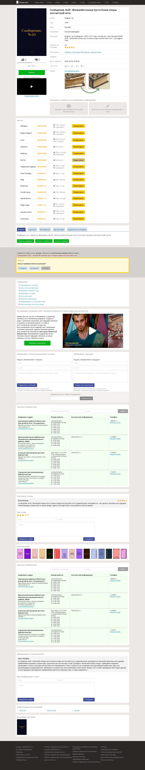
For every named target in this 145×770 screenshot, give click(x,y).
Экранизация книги (31, 87)
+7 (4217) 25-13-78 (115, 472)
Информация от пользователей (32, 301)
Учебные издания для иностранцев (84, 751)
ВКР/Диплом (85, 52)
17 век (49, 2)
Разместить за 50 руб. (27, 385)
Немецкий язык (21, 760)
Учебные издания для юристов (111, 752)
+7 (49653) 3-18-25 (115, 437)
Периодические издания (109, 749)
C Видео (115, 2)
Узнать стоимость (44, 241)
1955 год (22, 710)
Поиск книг (39, 2)
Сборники (19, 752)
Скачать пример (61, 241)
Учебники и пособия (23, 755)
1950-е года (51, 710)
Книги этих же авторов (29, 288)
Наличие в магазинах (28, 299)
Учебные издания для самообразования (86, 762)
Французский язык (78, 757)
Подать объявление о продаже (87, 360)
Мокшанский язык (107, 760)
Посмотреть (78, 126)
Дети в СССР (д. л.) (50, 760)
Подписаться (86, 398)
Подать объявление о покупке (29, 360)
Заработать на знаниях (77, 229)
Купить (32, 72)
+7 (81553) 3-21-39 (115, 452)
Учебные (104, 747)
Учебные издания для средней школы (57, 755)
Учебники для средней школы (54, 752)
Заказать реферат (25, 241)
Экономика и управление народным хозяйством (84, 748)
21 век (82, 2)
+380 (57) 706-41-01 (116, 421)
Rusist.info (23, 2)
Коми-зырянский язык (108, 755)
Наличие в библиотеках (29, 291)
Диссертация (96, 52)
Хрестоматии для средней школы (112, 757)
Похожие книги (26, 296)
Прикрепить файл (26, 539)
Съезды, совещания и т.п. (24, 747)
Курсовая (76, 52)
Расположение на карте (26, 428)
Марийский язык (78, 754)
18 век (57, 2)
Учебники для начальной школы (27, 757)
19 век (65, 2)
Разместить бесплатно (84, 385)
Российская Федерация (24, 749)
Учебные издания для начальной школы (58, 757)
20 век (73, 2)
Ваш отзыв (21, 512)
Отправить (89, 539)
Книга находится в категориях (32, 304)
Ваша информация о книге (28, 676)
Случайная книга (94, 2)
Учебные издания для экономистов (56, 747)
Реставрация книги (72, 71)
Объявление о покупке (29, 285)
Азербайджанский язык (80, 759)
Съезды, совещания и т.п (52, 749)
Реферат (68, 52)
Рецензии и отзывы (27, 293)
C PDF (106, 2)
